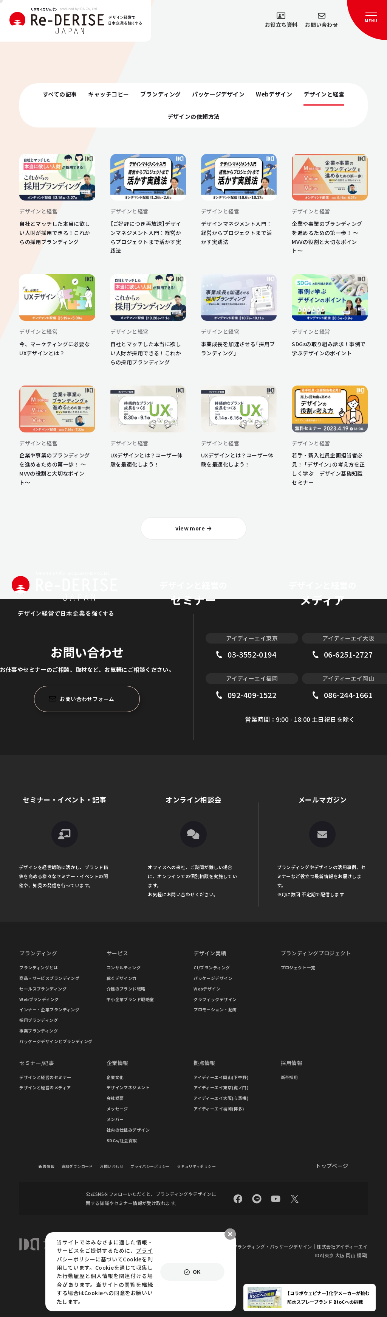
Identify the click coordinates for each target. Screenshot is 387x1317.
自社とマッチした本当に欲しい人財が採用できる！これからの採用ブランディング (54, 233)
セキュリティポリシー (196, 1166)
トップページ (332, 1165)
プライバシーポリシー (150, 1166)
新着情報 (46, 1166)
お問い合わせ (112, 1166)
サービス (117, 953)
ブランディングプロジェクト (316, 953)
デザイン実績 (210, 953)
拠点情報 (204, 1063)
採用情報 (292, 1063)
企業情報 (117, 1063)
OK (197, 1271)
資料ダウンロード (77, 1166)
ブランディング (38, 953)
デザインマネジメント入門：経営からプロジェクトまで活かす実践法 (236, 233)
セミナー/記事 (36, 1063)
